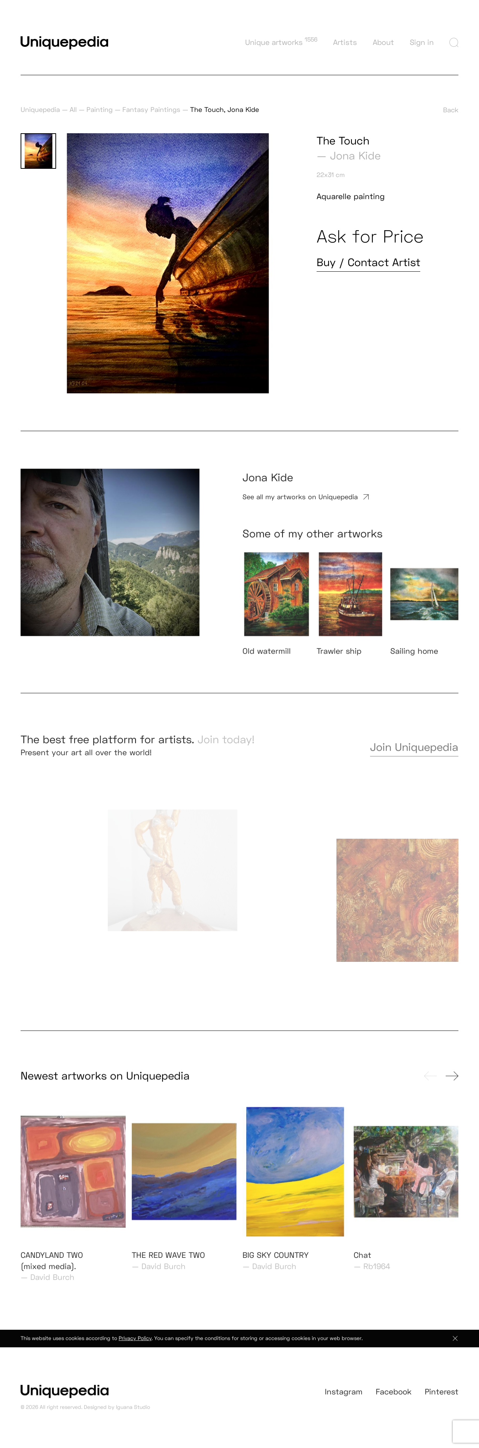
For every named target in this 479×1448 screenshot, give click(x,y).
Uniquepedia (40, 109)
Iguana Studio (133, 1412)
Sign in (422, 42)
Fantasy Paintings (151, 109)
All (73, 109)
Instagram (344, 1399)
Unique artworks (281, 42)
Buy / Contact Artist (368, 262)
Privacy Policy (135, 1343)
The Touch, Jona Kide (224, 109)
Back (450, 110)
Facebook (394, 1399)
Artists (345, 42)
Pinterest (441, 1399)
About (383, 42)
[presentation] (430, 1080)
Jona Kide (355, 156)
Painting (99, 109)
